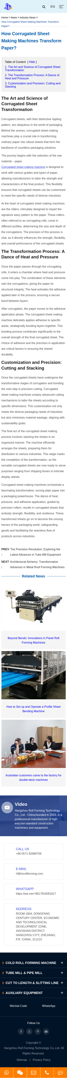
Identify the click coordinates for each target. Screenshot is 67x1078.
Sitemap (21, 1059)
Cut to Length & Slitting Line (35, 982)
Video (21, 804)
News (14, 17)
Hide (32, 61)
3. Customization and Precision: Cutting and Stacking (33, 85)
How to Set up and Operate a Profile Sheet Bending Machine (33, 709)
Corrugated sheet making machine (23, 167)
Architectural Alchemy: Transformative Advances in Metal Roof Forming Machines (37, 564)
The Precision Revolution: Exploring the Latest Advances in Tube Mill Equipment (35, 552)
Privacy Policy (42, 1059)
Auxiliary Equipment (35, 992)
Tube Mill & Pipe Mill (35, 972)
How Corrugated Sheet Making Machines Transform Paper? (30, 24)
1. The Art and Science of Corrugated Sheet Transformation (32, 68)
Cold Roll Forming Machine (35, 962)
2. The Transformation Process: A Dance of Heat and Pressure (32, 77)
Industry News (28, 17)
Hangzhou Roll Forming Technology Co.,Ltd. (32, 1048)
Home (4, 17)
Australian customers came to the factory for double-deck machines (33, 777)
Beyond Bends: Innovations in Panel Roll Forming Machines (33, 640)
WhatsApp (48, 1005)
